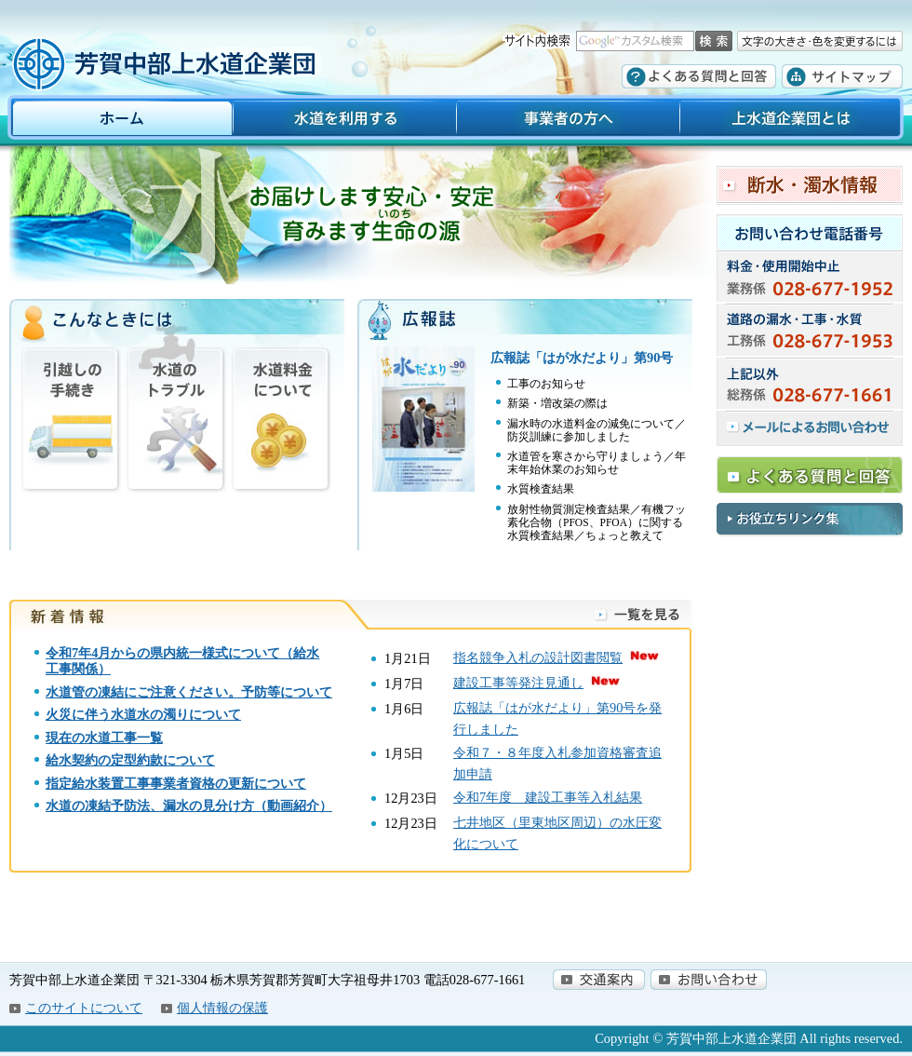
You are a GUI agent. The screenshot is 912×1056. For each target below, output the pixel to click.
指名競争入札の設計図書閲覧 (538, 657)
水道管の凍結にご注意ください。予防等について (189, 691)
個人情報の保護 (222, 1007)
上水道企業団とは (795, 120)
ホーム (116, 120)
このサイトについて (83, 1007)
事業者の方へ (567, 120)
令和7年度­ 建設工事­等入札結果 (547, 797)
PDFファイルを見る (524, 447)
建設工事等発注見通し (518, 682)
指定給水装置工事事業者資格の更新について (176, 783)
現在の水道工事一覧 (104, 737)
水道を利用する (344, 120)
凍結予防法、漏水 (137, 805)
